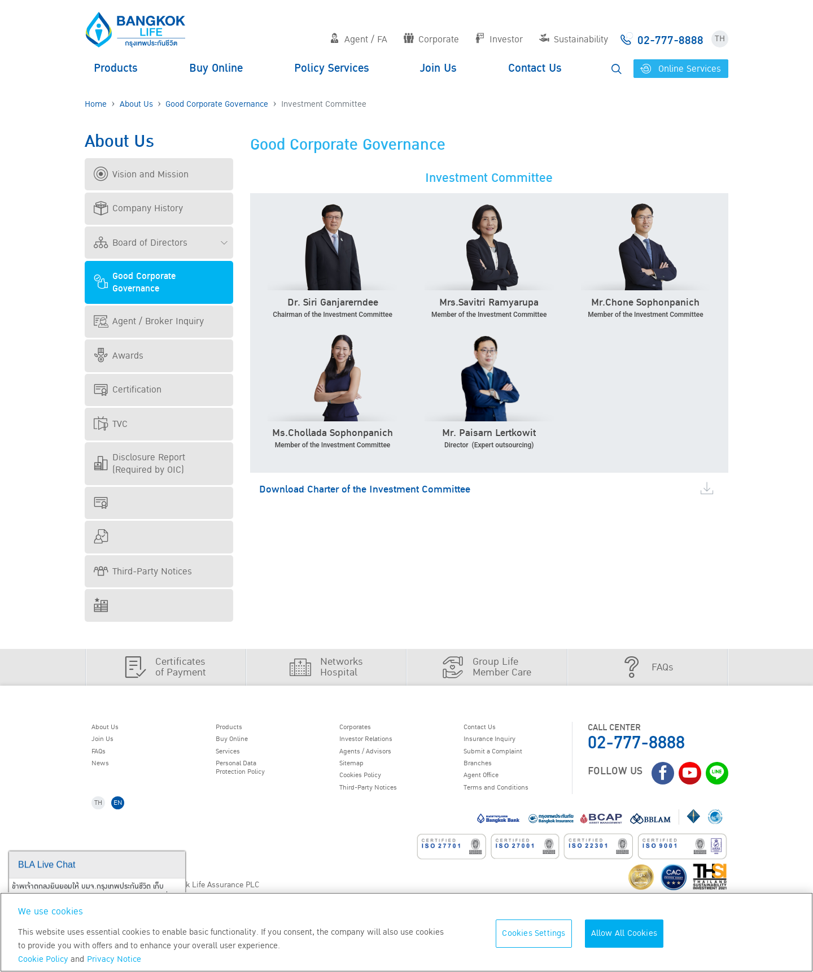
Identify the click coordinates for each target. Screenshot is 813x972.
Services (233, 757)
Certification (127, 389)
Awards (118, 355)
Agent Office (489, 786)
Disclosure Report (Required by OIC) (139, 463)
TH (720, 38)
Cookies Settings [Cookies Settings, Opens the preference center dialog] (533, 933)
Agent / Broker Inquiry (149, 321)
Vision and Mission (141, 174)
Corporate (431, 39)
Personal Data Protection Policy (249, 777)
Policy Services (331, 68)
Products (116, 68)
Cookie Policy (43, 959)
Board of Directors (140, 243)
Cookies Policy (369, 786)
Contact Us (535, 68)
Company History (138, 208)
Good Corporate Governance (216, 104)
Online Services (680, 69)
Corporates (363, 728)
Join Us (438, 68)
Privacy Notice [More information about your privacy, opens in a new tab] (114, 959)
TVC (111, 424)
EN (125, 818)
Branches (483, 772)
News (105, 772)
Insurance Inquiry (500, 742)
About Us (136, 104)
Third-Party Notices (143, 571)
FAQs (103, 757)
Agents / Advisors (376, 757)
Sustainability (573, 39)
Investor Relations (377, 742)
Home (96, 104)
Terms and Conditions (507, 801)
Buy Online (216, 68)
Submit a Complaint (503, 757)
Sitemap (357, 772)
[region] (406, 932)
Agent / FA (358, 39)
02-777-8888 (636, 743)
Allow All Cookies (624, 933)
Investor (499, 39)
